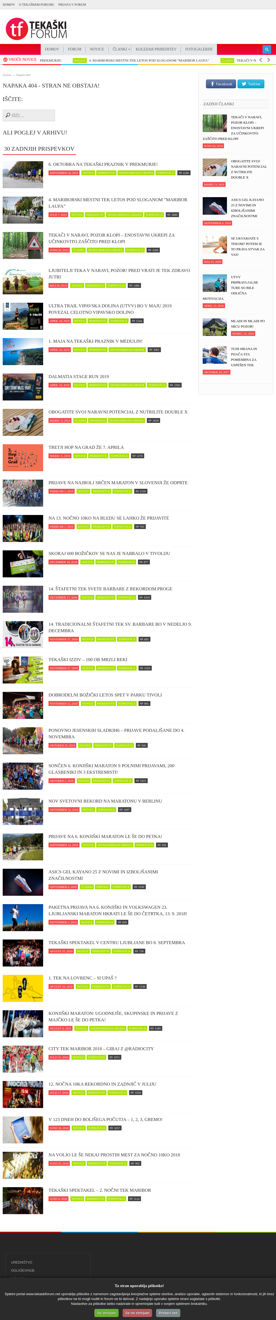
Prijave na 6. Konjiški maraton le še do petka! (105, 836)
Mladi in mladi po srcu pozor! (248, 323)
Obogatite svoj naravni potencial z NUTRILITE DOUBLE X (118, 412)
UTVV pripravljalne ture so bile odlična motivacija (230, 288)
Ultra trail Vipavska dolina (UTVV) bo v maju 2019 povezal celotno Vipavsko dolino (110, 309)
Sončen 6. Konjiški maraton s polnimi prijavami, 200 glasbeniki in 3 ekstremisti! (111, 769)
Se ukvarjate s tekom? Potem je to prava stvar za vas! (247, 246)
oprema (102, 886)
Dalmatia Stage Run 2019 (79, 376)
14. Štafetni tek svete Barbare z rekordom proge (110, 588)
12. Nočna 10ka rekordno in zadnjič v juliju (102, 1084)
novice (86, 60)
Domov (9, 4)
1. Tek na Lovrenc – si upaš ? (82, 978)
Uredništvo (21, 1262)
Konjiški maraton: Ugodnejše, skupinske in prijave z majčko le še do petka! (113, 1016)
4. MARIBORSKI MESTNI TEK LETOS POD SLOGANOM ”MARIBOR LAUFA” (155, 60)
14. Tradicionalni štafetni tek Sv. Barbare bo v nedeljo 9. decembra (120, 627)
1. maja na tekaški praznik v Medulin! (96, 341)
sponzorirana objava (136, 172)
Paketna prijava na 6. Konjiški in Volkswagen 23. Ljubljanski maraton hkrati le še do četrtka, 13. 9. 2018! (118, 910)
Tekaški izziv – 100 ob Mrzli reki (88, 659)
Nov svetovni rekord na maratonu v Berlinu (105, 801)
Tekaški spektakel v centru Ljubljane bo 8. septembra (117, 942)
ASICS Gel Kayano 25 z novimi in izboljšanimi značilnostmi (103, 875)
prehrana (97, 420)
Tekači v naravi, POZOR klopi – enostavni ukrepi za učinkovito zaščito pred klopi (111, 238)
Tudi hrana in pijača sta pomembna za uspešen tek (244, 357)
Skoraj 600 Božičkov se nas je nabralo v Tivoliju (109, 553)
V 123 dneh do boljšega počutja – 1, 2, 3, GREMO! (106, 1119)
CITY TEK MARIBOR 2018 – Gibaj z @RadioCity (101, 1048)
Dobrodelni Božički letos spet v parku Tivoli (105, 695)
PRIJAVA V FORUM (72, 4)
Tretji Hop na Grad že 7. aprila (86, 447)
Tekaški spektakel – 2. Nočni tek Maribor (100, 1190)
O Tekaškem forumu (36, 4)
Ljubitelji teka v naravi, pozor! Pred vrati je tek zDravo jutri (119, 274)
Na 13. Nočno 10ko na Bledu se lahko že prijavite (109, 518)
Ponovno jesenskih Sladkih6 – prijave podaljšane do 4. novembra (116, 733)
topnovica (165, 172)
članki (233, 60)
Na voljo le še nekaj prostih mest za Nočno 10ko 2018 (114, 1154)
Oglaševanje (22, 1270)
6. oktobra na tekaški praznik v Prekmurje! (103, 164)
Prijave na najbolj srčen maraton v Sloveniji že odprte (118, 482)
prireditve (106, 172)
